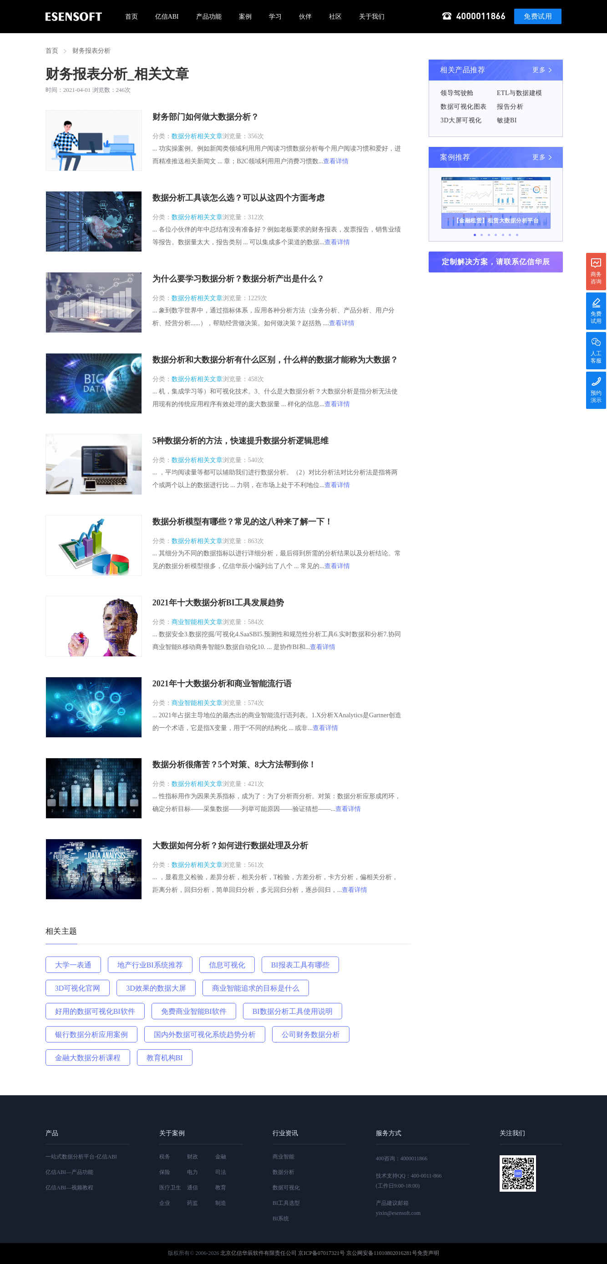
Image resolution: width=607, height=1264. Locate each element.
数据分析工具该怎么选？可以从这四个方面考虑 (238, 197)
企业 (164, 1203)
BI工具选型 (286, 1203)
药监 (192, 1203)
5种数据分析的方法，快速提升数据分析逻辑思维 (240, 440)
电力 (192, 1172)
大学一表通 (73, 965)
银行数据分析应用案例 (91, 1034)
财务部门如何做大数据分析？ (205, 116)
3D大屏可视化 (461, 120)
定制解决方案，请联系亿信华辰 (496, 262)
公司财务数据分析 (311, 1034)
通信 (192, 1187)
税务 (164, 1156)
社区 (335, 16)
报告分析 (510, 106)
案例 (245, 16)
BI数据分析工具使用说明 (293, 1011)
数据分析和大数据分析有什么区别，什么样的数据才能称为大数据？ (275, 359)
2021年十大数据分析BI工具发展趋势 (218, 602)
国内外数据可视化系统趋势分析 (205, 1034)
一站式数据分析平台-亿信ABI (81, 1156)
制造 (220, 1203)
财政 (192, 1156)
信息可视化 (227, 965)
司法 (220, 1172)
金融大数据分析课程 (88, 1058)
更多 (539, 69)
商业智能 (283, 1156)
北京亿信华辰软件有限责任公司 (258, 1253)
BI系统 (281, 1218)
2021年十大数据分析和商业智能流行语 (222, 683)
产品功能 (209, 16)
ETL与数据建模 (519, 93)
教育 (220, 1187)
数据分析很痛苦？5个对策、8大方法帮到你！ (234, 764)
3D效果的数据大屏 (156, 988)
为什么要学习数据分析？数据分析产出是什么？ (238, 278)
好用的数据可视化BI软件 (95, 1011)
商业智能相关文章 (197, 622)
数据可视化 (286, 1187)
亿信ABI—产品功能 (69, 1172)
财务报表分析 (91, 50)
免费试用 (538, 16)
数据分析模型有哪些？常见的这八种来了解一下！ (242, 521)
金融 (220, 1156)
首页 (131, 16)
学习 (275, 16)
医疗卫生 (170, 1187)
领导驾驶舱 (457, 93)
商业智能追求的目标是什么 (255, 988)
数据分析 (283, 1172)
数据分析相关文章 (197, 136)
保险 (164, 1172)
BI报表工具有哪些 (300, 965)
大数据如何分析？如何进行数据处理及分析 (230, 845)
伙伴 (305, 16)
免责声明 (428, 1253)
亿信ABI (167, 16)
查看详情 (336, 161)
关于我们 (371, 16)
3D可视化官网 (78, 988)
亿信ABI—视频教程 (69, 1187)
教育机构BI (165, 1058)
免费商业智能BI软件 (194, 1011)
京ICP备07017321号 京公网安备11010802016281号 (357, 1253)
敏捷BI (507, 120)
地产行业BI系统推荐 (150, 965)
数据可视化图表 (463, 106)
